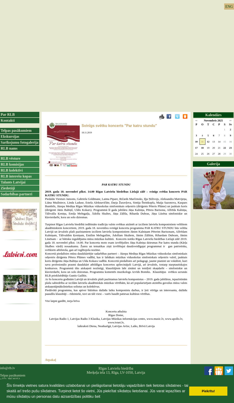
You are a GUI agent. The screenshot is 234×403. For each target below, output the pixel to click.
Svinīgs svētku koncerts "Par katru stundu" (119, 126)
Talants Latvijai (13, 182)
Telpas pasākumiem (16, 130)
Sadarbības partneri (16, 194)
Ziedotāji (8, 188)
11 (202, 141)
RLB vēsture (10, 158)
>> (230, 121)
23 (230, 147)
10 (196, 141)
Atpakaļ (50, 360)
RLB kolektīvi (12, 170)
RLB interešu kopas (16, 176)
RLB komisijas (12, 164)
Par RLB (8, 114)
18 (202, 147)
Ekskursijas (10, 136)
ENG (229, 6)
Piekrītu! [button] (208, 391)
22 (224, 147)
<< (196, 121)
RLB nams (9, 148)
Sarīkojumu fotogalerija (19, 142)
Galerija (213, 164)
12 (208, 141)
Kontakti (8, 120)
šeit (97, 396)
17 (196, 147)
